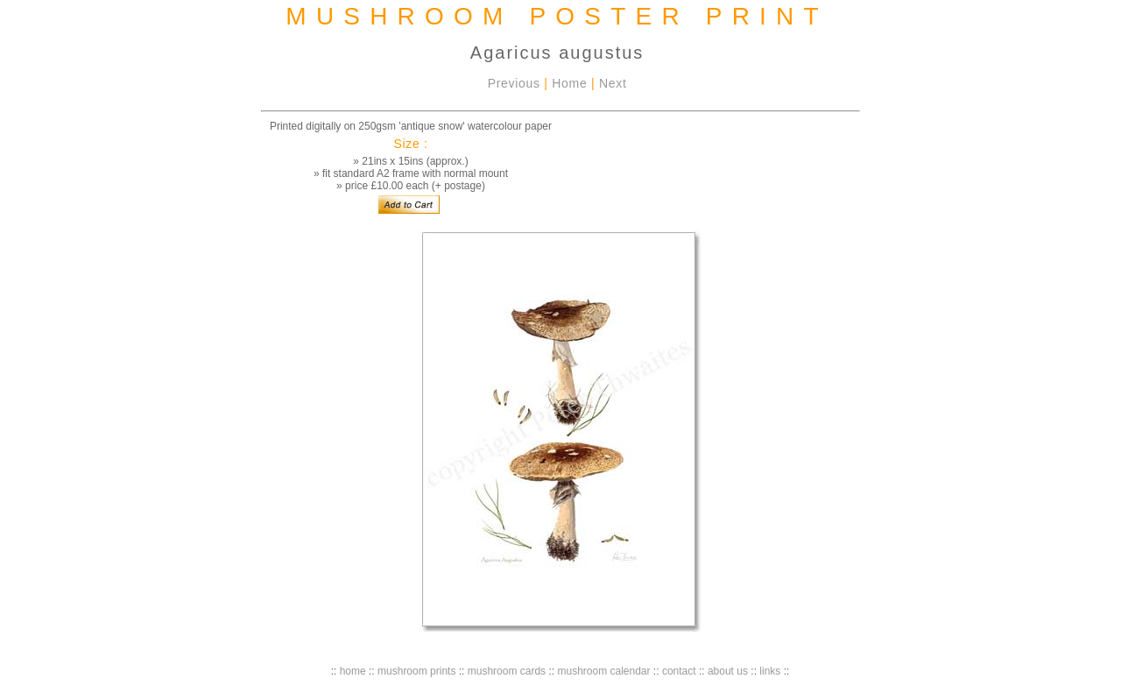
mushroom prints (416, 671)
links (769, 671)
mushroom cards (507, 671)
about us (728, 671)
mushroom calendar (603, 671)
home (353, 671)
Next (613, 83)
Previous (514, 83)
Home (569, 83)
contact (679, 671)
